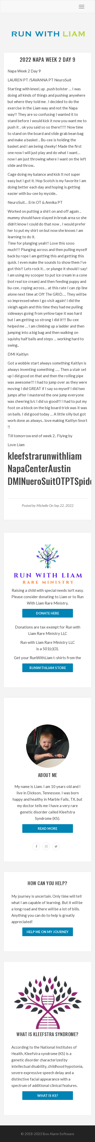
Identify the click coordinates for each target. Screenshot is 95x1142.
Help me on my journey (47, 932)
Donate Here (47, 613)
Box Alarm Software (58, 1134)
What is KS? (47, 1096)
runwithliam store (47, 668)
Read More (47, 828)
